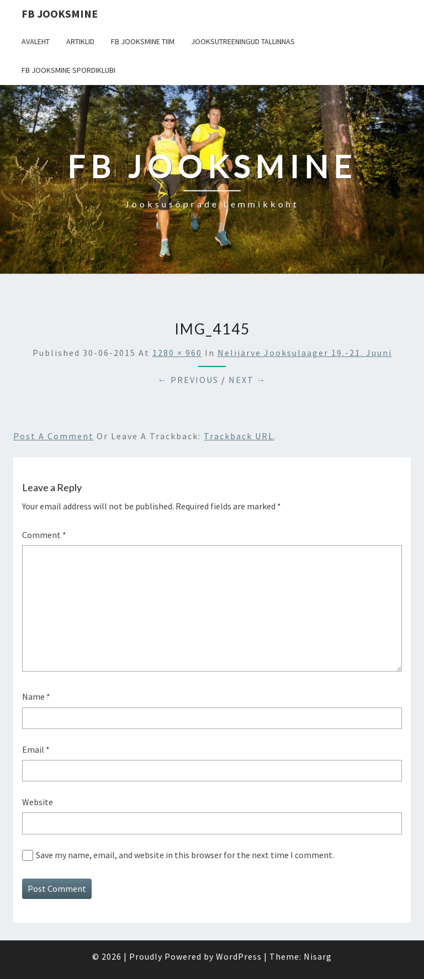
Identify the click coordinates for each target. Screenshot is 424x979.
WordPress (239, 956)
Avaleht (36, 41)
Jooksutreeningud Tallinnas (243, 41)
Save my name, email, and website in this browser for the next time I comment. (185, 854)
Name (36, 696)
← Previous (188, 379)
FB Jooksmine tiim (142, 41)
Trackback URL (239, 435)
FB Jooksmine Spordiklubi (68, 70)
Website (37, 801)
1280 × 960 (177, 352)
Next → (248, 379)
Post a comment (53, 435)
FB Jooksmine (60, 13)
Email (36, 749)
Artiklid (80, 41)
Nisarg (318, 956)
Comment (44, 534)
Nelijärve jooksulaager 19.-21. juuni (305, 352)
